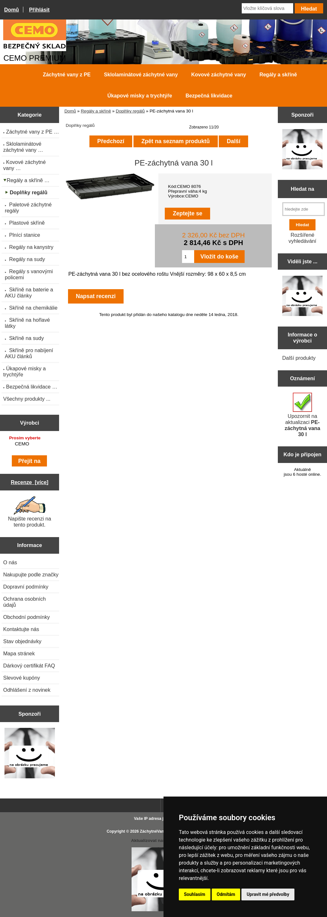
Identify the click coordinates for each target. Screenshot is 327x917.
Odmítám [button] (226, 894)
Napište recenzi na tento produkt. (29, 512)
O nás (10, 562)
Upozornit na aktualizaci (302, 415)
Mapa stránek (19, 653)
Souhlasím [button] (194, 894)
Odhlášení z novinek (26, 690)
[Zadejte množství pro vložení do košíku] (188, 256)
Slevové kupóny (21, 678)
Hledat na (302, 189)
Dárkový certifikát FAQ (29, 665)
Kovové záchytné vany (218, 74)
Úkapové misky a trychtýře (139, 95)
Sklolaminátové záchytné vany (141, 74)
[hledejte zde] (303, 209)
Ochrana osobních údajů (24, 602)
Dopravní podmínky (25, 587)
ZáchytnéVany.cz (155, 831)
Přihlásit (39, 9)
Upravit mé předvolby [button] (268, 894)
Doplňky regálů (130, 111)
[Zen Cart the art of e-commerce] (29, 753)
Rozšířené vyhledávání (302, 238)
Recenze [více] (30, 482)
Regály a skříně (96, 111)
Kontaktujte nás (21, 629)
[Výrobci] (29, 444)
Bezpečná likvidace (209, 95)
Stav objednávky (22, 641)
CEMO (30, 444)
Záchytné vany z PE (66, 74)
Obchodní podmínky (26, 617)
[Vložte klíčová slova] (267, 8)
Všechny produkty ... (26, 399)
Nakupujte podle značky (30, 574)
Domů (11, 9)
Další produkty (299, 358)
